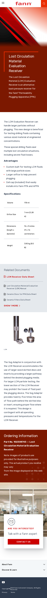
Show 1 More (11, 305)
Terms (13, 592)
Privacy (4, 592)
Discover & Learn (9, 570)
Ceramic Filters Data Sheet (19, 300)
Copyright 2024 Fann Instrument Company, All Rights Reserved (21, 588)
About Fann (7, 564)
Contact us (24, 542)
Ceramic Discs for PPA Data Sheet (22, 294)
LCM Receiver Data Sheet (20, 277)
